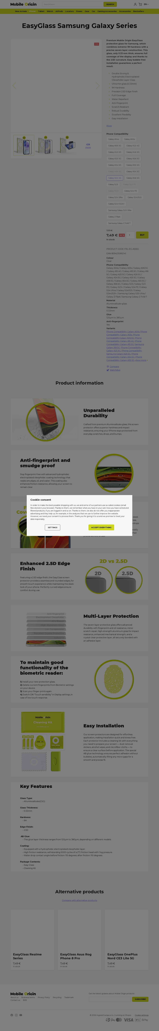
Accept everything (101, 527)
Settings (52, 527)
